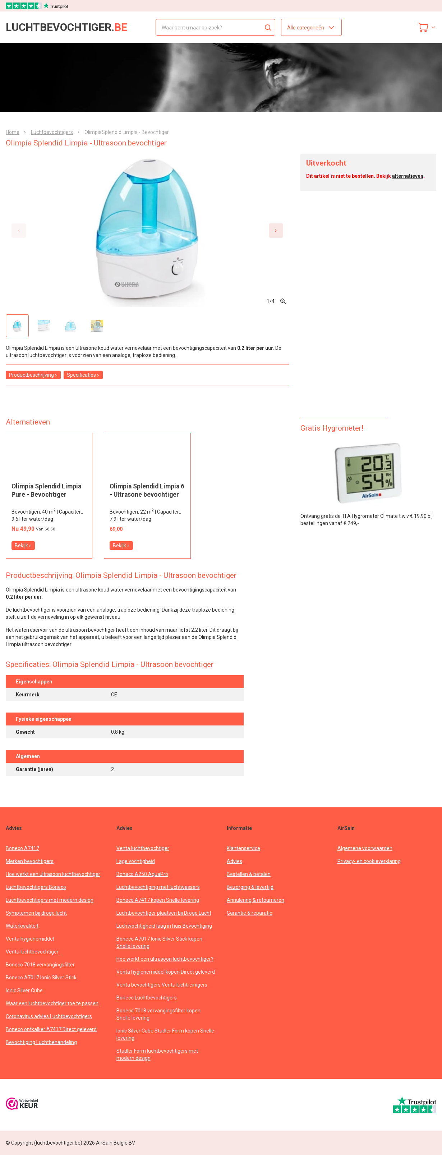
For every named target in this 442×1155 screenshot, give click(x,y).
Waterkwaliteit (22, 926)
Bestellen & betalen (249, 874)
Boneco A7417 (22, 848)
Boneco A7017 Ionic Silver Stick (41, 977)
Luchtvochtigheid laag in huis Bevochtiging (164, 926)
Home (12, 132)
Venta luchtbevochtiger (32, 952)
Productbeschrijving (33, 375)
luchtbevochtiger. (66, 27)
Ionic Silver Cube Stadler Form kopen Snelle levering (165, 1034)
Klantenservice (243, 848)
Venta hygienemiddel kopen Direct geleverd (165, 972)
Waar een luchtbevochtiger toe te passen (52, 1003)
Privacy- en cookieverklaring (369, 861)
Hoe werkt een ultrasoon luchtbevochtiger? (164, 959)
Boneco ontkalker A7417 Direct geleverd (51, 1029)
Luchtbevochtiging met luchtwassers (158, 887)
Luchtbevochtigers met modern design (49, 900)
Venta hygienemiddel (30, 939)
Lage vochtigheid (135, 861)
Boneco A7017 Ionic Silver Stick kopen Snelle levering (159, 942)
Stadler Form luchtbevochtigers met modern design (157, 1054)
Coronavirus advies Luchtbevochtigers (49, 1016)
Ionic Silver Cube (24, 990)
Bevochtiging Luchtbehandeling (41, 1042)
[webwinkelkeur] (22, 1105)
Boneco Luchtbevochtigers (146, 998)
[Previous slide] (18, 230)
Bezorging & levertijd (250, 887)
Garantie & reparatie (249, 913)
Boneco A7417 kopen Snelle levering (157, 900)
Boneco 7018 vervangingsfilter (40, 965)
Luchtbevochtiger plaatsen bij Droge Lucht (163, 913)
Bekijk (23, 545)
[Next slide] (276, 230)
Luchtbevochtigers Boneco (36, 887)
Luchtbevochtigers (52, 132)
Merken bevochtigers (30, 861)
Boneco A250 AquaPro (142, 874)
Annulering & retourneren (255, 900)
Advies (234, 861)
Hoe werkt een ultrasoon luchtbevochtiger (53, 874)
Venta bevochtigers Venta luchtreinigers (161, 985)
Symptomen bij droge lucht (36, 913)
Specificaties (83, 375)
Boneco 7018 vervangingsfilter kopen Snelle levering (158, 1014)
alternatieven (407, 176)
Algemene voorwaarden (364, 848)
